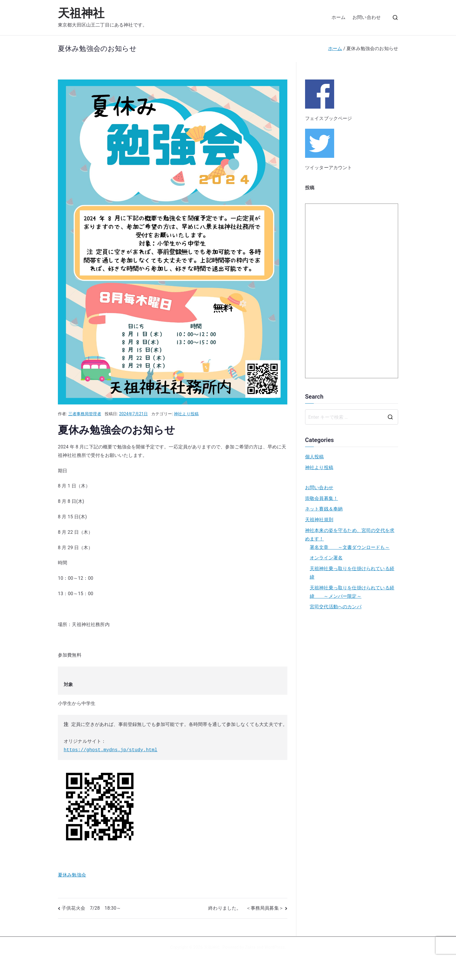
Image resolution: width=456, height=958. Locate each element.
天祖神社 (81, 13)
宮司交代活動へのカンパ (335, 606)
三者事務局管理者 (84, 413)
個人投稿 (314, 456)
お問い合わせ (366, 17)
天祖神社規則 (319, 519)
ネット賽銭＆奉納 (324, 509)
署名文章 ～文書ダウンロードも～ (350, 547)
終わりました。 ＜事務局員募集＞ (246, 908)
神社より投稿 (186, 413)
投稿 (309, 187)
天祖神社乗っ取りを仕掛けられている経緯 (352, 573)
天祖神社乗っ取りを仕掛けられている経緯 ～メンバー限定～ (352, 592)
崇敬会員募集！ (321, 498)
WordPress (274, 947)
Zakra (250, 947)
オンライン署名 (326, 558)
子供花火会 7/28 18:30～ (91, 908)
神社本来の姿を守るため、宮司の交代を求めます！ (349, 535)
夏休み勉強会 (72, 875)
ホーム (338, 17)
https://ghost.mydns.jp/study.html (110, 750)
